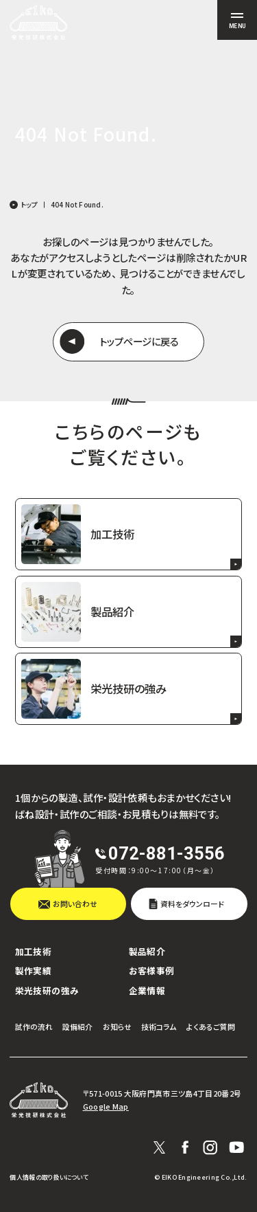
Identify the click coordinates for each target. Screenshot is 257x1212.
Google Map (106, 1106)
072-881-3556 (166, 853)
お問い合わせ (75, 903)
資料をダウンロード (192, 903)
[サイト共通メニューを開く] (237, 20)
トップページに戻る (138, 341)
